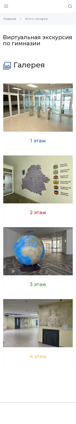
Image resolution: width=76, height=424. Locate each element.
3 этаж (38, 284)
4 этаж (38, 356)
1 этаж (38, 141)
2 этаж (38, 212)
